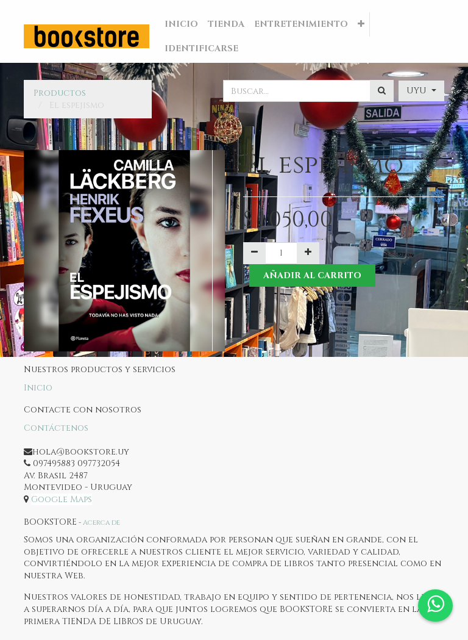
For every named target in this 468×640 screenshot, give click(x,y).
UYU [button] (417, 90)
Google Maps (61, 499)
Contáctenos (56, 428)
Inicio (38, 388)
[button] (361, 24)
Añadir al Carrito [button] (312, 275)
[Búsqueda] (382, 91)
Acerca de (101, 522)
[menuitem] (181, 24)
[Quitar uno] (254, 253)
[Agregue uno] (308, 253)
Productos (60, 93)
